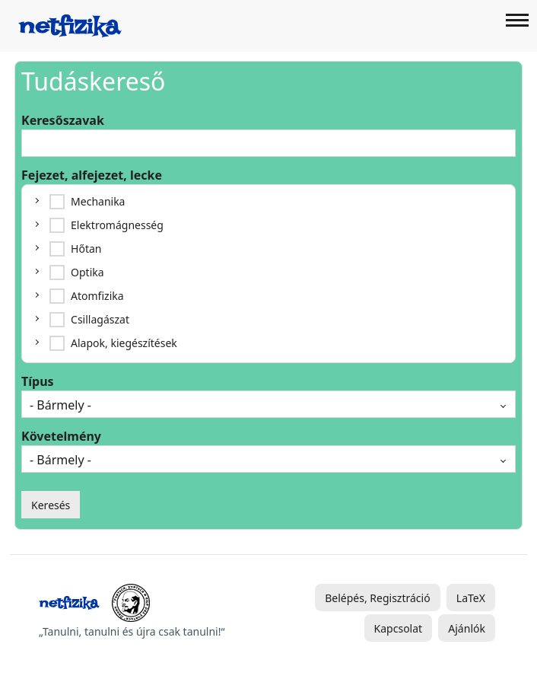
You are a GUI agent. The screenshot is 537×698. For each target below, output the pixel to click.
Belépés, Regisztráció (377, 598)
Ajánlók (466, 628)
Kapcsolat (398, 628)
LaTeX (470, 598)
